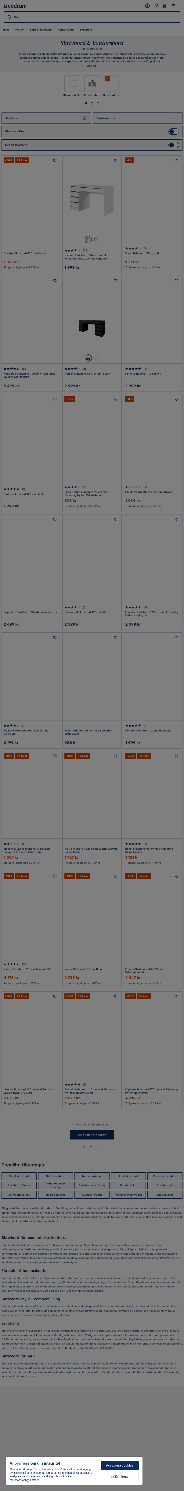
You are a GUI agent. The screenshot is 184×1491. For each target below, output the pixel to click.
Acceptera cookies (119, 1465)
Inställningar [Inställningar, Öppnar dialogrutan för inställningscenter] (119, 1476)
